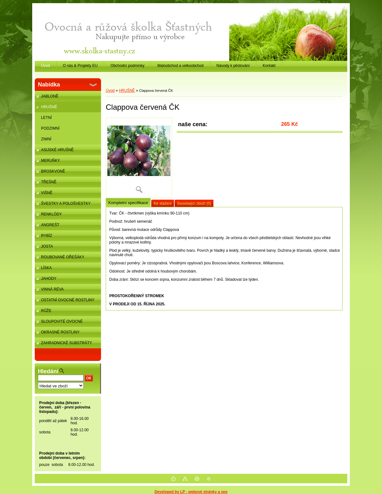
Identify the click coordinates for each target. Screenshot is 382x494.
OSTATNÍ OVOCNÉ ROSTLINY (67, 300)
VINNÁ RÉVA (52, 289)
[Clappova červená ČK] (139, 157)
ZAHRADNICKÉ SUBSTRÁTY (66, 343)
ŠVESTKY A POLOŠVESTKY (66, 203)
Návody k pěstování (233, 65)
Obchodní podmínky (127, 65)
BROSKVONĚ (53, 171)
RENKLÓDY (51, 214)
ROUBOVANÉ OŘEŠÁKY (62, 257)
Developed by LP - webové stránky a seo (190, 492)
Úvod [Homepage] (45, 65)
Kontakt (269, 65)
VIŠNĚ (46, 193)
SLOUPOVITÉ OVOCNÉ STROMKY (59, 323)
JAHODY (49, 278)
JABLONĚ (49, 96)
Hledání (48, 371)
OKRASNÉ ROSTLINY (60, 332)
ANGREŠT (50, 225)
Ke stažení (163, 203)
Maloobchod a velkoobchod (180, 65)
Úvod (110, 90)
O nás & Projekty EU (80, 65)
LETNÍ (46, 117)
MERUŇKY (50, 160)
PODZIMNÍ (50, 128)
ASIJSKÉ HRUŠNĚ (57, 150)
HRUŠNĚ (49, 107)
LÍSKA (46, 268)
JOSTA (47, 246)
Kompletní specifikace (128, 202)
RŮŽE (46, 311)
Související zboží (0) (194, 203)
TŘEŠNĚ (49, 182)
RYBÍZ (46, 235)
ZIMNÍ (46, 139)
